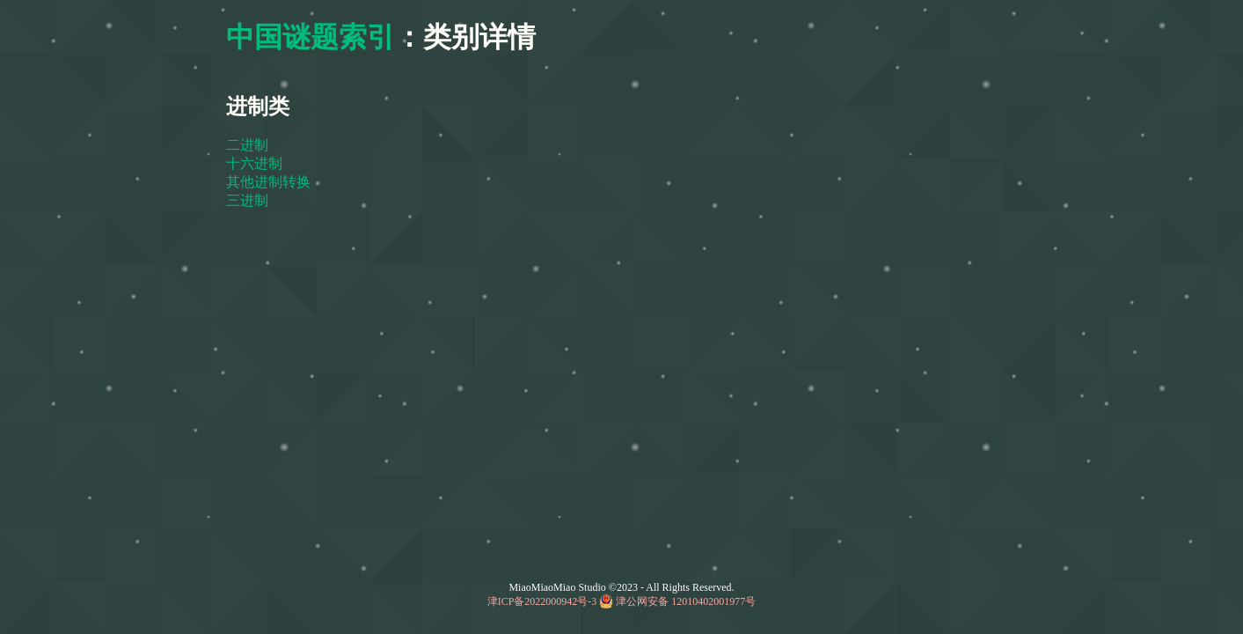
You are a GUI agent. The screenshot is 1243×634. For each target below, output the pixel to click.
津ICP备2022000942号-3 (542, 601)
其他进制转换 (268, 181)
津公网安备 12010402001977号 (686, 601)
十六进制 (254, 163)
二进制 (247, 144)
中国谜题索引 (310, 37)
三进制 (247, 200)
